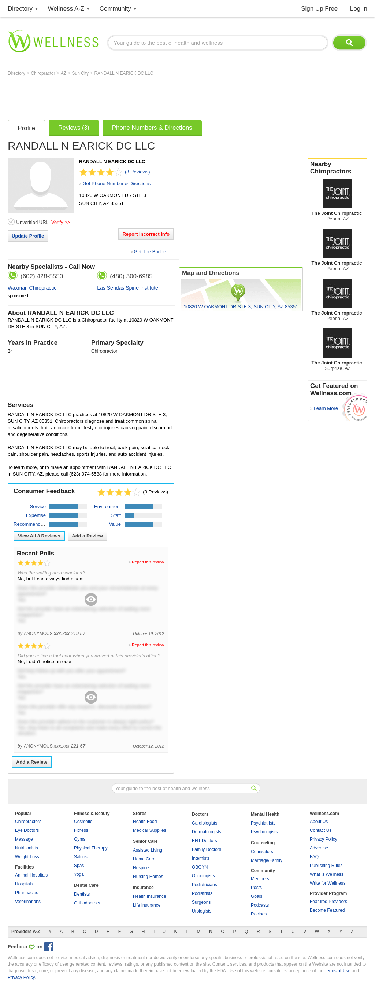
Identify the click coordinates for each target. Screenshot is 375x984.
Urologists (201, 911)
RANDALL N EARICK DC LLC (123, 73)
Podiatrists (202, 893)
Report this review (148, 562)
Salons (81, 856)
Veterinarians (28, 901)
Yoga (79, 874)
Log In (358, 8)
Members (260, 878)
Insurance (143, 887)
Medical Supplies (149, 830)
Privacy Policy (323, 839)
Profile (26, 128)
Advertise (319, 848)
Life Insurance (146, 905)
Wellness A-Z (66, 8)
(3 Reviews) (137, 172)
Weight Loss (27, 856)
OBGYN (200, 867)
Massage (24, 839)
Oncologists (203, 875)
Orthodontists (87, 903)
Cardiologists (204, 823)
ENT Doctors (204, 840)
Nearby (337, 168)
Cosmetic (83, 821)
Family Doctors (206, 849)
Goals (256, 896)
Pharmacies (26, 892)
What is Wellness (327, 874)
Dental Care (86, 885)
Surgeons (201, 902)
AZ (64, 73)
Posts (256, 887)
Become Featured (327, 910)
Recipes (259, 914)
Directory (20, 8)
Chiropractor (43, 73)
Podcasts (260, 905)
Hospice (141, 867)
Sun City (81, 73)
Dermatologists (206, 831)
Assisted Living (147, 850)
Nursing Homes (148, 876)
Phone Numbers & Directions (152, 127)
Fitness (81, 830)
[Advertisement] (141, 96)
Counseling (263, 842)
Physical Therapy (91, 848)
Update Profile (28, 236)
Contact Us (320, 830)
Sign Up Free (319, 8)
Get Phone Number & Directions (116, 183)
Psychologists (264, 831)
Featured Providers (328, 901)
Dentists (82, 894)
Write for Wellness (327, 883)
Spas (79, 865)
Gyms (79, 839)
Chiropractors (28, 821)
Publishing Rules (326, 865)
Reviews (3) (73, 128)
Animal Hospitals (31, 875)
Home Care (144, 859)
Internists (201, 858)
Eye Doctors (27, 830)
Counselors (262, 851)
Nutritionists (26, 848)
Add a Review (87, 536)
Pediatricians (204, 884)
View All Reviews (39, 536)
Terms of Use (337, 970)
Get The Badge (150, 251)
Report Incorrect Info (146, 234)
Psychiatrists (263, 823)
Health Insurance (149, 896)
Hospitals (24, 883)
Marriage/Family (266, 860)
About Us (319, 821)
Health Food (145, 821)
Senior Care (145, 841)
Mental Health (265, 814)
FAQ (314, 856)
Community (115, 8)
